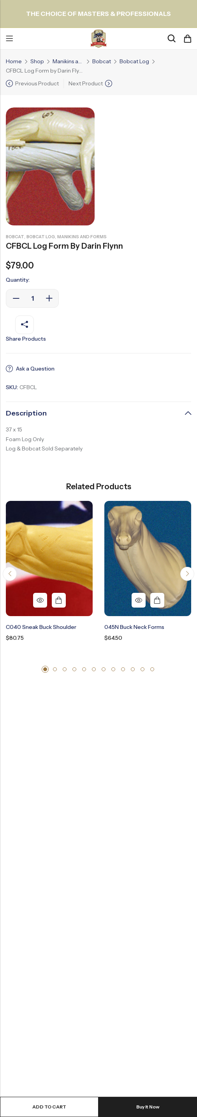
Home (14, 61)
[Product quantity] (32, 298)
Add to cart (49, 1107)
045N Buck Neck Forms (134, 626)
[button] (10, 574)
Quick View (40, 600)
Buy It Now (148, 1107)
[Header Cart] (187, 39)
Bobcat (101, 61)
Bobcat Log (134, 61)
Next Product (86, 83)
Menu (9, 39)
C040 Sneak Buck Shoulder (41, 626)
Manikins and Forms (68, 61)
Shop (37, 61)
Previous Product (37, 83)
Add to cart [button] (59, 600)
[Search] (171, 38)
